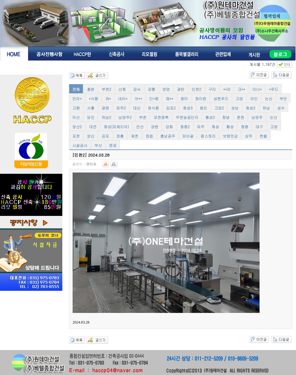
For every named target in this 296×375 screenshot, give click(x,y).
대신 (137, 107)
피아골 (187, 136)
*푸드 (273, 89)
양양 (166, 89)
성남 (235, 107)
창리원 (200, 98)
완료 (113, 145)
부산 (98, 145)
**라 (227, 89)
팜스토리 (208, 136)
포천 (76, 136)
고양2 (219, 107)
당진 (90, 117)
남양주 (257, 117)
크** (241, 89)
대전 (93, 126)
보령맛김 (230, 136)
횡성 (230, 126)
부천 (142, 117)
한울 (263, 136)
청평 (244, 126)
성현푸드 (220, 98)
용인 (203, 107)
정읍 (149, 136)
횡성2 (210, 117)
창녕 (226, 117)
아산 (76, 117)
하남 (266, 107)
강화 (169, 126)
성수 (281, 107)
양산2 (77, 126)
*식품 (93, 98)
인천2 (196, 89)
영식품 (153, 107)
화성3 (188, 107)
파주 (200, 126)
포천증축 (161, 117)
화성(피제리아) (116, 126)
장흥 (120, 136)
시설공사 (79, 145)
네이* (122, 98)
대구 (259, 126)
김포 (105, 136)
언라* (77, 98)
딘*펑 (154, 98)
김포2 (171, 107)
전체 (76, 89)
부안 (283, 98)
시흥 (90, 107)
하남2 (106, 117)
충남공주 (167, 136)
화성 (215, 126)
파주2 (121, 107)
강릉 (151, 89)
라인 (254, 98)
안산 (140, 126)
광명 (105, 107)
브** (138, 98)
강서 (137, 89)
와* (108, 98)
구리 (212, 89)
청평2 (185, 126)
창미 (184, 98)
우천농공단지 (187, 117)
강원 (154, 126)
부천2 (106, 89)
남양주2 (125, 117)
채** (169, 98)
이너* (257, 89)
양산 (90, 136)
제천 (134, 136)
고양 (239, 98)
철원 (90, 89)
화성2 (250, 107)
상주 (248, 136)
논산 (268, 98)
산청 (122, 89)
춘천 (240, 117)
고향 (76, 107)
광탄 (180, 89)
